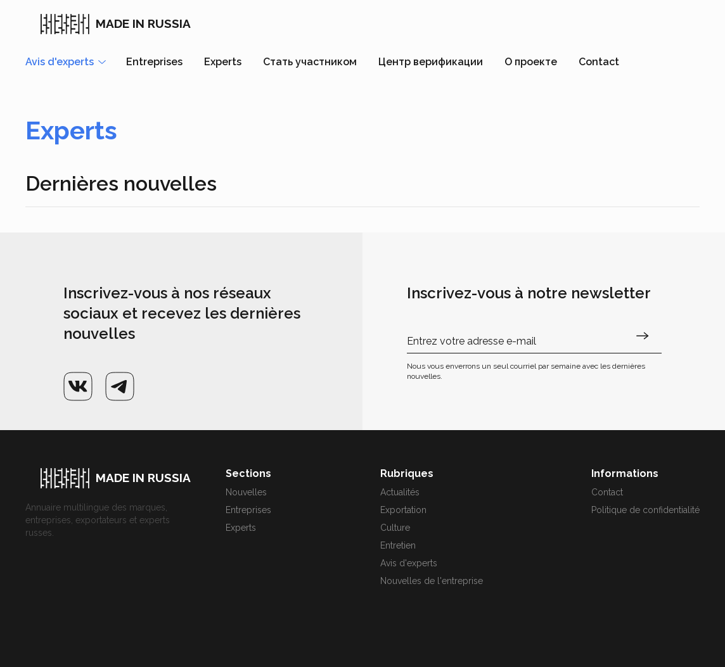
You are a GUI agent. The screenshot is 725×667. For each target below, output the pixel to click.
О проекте (530, 62)
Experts (222, 62)
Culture (395, 528)
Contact (599, 62)
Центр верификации (430, 62)
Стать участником (310, 62)
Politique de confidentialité (645, 510)
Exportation (403, 510)
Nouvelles (246, 492)
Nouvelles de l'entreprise (431, 581)
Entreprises (154, 62)
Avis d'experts (408, 563)
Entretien (398, 545)
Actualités (400, 492)
